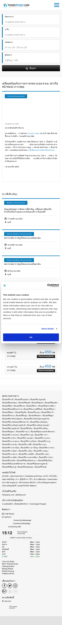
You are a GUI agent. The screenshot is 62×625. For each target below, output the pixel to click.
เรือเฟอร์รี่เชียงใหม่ (45, 461)
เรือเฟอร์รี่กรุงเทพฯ (22, 400)
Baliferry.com (21, 495)
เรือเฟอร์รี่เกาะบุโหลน (28, 441)
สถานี (45, 476)
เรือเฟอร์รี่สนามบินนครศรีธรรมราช (15, 422)
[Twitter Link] (9, 585)
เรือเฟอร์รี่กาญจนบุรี (37, 400)
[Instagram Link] (15, 585)
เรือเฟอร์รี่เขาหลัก (8, 461)
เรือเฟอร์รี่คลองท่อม (9, 403)
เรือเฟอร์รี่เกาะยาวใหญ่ (29, 448)
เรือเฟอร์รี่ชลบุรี (24, 403)
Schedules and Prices (33, 476)
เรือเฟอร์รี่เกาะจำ (41, 435)
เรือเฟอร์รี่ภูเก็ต (20, 412)
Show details (47, 329)
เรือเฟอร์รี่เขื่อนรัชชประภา (26, 461)
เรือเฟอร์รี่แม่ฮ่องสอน (25, 467)
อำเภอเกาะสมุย (33, 133)
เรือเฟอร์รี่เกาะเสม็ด (9, 457)
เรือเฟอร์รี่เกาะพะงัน (9, 444)
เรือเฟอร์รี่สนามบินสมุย (38, 422)
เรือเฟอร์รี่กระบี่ (7, 400)
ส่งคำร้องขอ (8, 514)
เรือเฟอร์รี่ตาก (31, 406)
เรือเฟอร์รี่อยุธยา (8, 432)
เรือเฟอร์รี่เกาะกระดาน (10, 435)
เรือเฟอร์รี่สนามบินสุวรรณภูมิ (38, 425)
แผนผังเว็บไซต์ (23, 486)
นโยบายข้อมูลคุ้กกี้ (9, 486)
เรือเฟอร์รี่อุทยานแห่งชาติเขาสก (42, 432)
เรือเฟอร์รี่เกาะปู (44, 441)
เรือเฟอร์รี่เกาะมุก (39, 444)
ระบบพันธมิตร (7, 504)
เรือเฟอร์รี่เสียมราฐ (9, 467)
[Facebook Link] (4, 585)
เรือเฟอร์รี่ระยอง (34, 412)
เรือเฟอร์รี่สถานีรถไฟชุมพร (12, 419)
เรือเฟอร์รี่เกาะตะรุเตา (25, 438)
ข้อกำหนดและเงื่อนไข (27, 483)
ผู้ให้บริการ (24, 479)
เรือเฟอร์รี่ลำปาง (8, 416)
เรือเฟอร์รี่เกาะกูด (26, 435)
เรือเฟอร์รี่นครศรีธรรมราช (12, 409)
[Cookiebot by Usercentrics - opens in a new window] (47, 285)
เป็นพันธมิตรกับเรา (21, 504)
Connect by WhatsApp (16, 523)
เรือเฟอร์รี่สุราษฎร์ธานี (10, 428)
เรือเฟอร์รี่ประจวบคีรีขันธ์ (32, 409)
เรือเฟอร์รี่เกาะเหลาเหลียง (27, 457)
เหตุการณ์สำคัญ (8, 479)
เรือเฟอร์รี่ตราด (19, 406)
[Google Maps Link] (4, 591)
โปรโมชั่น (53, 476)
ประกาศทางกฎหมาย (10, 483)
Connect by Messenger (16, 520)
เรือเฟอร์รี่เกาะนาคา (42, 438)
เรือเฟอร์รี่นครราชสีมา (46, 406)
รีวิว (31, 479)
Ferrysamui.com (8, 495)
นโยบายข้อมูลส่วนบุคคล (46, 483)
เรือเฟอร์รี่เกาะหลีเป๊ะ (26, 454)
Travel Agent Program (38, 504)
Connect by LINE (11, 527)
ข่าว (17, 479)
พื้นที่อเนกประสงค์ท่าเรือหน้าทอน (42, 150)
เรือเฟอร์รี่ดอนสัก (50, 403)
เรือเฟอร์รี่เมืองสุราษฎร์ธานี (37, 464)
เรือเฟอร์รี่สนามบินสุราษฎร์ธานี (13, 425)
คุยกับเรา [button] (6, 517)
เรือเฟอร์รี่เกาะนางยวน (10, 441)
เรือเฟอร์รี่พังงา (49, 409)
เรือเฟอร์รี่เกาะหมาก (9, 454)
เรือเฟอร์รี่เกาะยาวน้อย (10, 448)
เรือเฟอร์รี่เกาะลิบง (25, 451)
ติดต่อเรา (33, 486)
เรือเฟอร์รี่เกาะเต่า (42, 454)
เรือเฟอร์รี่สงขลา (35, 416)
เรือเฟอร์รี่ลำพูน (21, 416)
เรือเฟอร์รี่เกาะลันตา (9, 451)
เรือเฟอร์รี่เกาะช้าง (9, 438)
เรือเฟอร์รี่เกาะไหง (45, 457)
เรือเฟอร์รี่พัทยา (8, 412)
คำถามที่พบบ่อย (40, 479)
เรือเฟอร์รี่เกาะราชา (46, 448)
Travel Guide (52, 479)
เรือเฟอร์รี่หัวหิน (26, 428)
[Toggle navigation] (57, 4)
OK (31, 337)
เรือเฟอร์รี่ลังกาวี (47, 412)
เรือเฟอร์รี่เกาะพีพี (24, 444)
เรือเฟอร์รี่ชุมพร (37, 403)
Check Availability (46, 356)
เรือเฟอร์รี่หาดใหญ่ (40, 428)
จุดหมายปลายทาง (17, 476)
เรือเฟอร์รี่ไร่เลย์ (40, 467)
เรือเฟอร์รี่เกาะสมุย (41, 451)
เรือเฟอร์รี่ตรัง (7, 406)
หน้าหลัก (5, 476)
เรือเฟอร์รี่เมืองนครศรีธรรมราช (13, 464)
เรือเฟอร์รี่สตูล (47, 416)
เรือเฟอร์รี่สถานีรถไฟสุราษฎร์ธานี (36, 419)
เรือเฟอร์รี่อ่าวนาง (22, 432)
